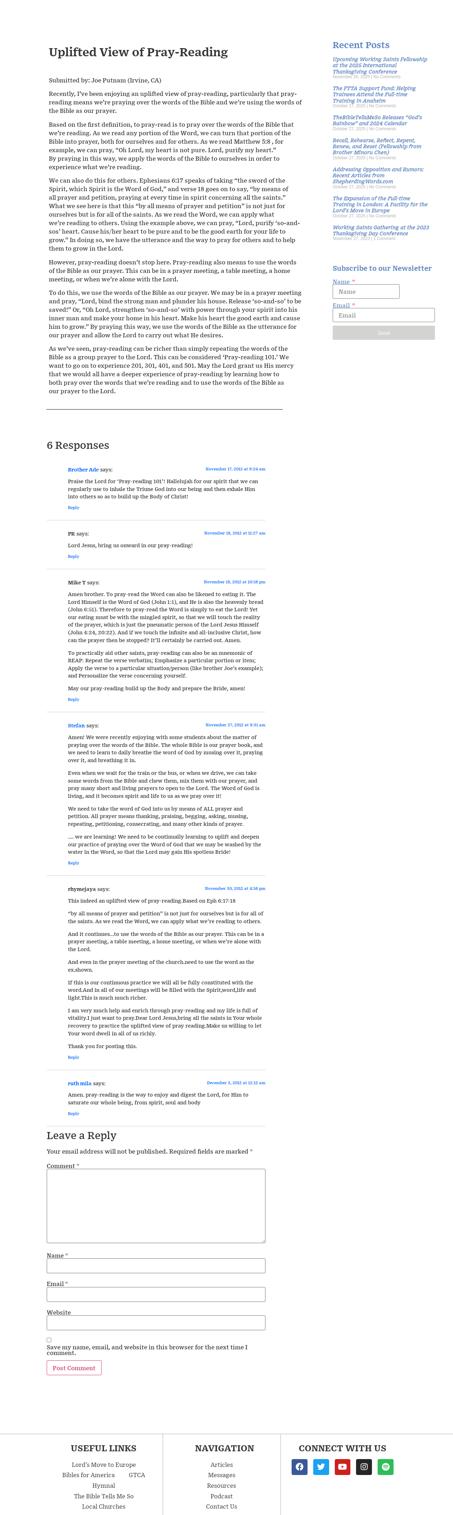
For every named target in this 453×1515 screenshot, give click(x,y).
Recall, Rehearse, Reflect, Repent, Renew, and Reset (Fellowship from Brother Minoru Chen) (377, 146)
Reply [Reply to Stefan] (73, 863)
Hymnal (103, 1485)
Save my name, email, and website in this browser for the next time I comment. (147, 1349)
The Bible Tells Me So (104, 1496)
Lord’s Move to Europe (104, 1464)
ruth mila (80, 1083)
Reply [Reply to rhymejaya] (73, 1057)
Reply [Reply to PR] (73, 556)
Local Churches (103, 1506)
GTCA (137, 1474)
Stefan (76, 725)
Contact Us (422, 13)
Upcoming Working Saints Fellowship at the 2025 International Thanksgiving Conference (380, 65)
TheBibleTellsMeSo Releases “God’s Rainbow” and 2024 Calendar (377, 120)
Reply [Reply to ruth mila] (73, 1113)
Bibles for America (88, 1474)
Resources (328, 13)
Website (59, 1312)
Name (57, 1255)
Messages (225, 13)
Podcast (375, 13)
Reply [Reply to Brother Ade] (73, 507)
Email (57, 1283)
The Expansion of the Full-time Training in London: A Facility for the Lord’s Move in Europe (380, 204)
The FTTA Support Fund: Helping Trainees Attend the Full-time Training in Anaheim (374, 94)
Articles (278, 13)
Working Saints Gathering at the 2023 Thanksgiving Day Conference (381, 230)
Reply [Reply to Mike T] (73, 699)
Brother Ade (83, 469)
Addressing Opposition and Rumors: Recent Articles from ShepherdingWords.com (378, 175)
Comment (63, 1165)
